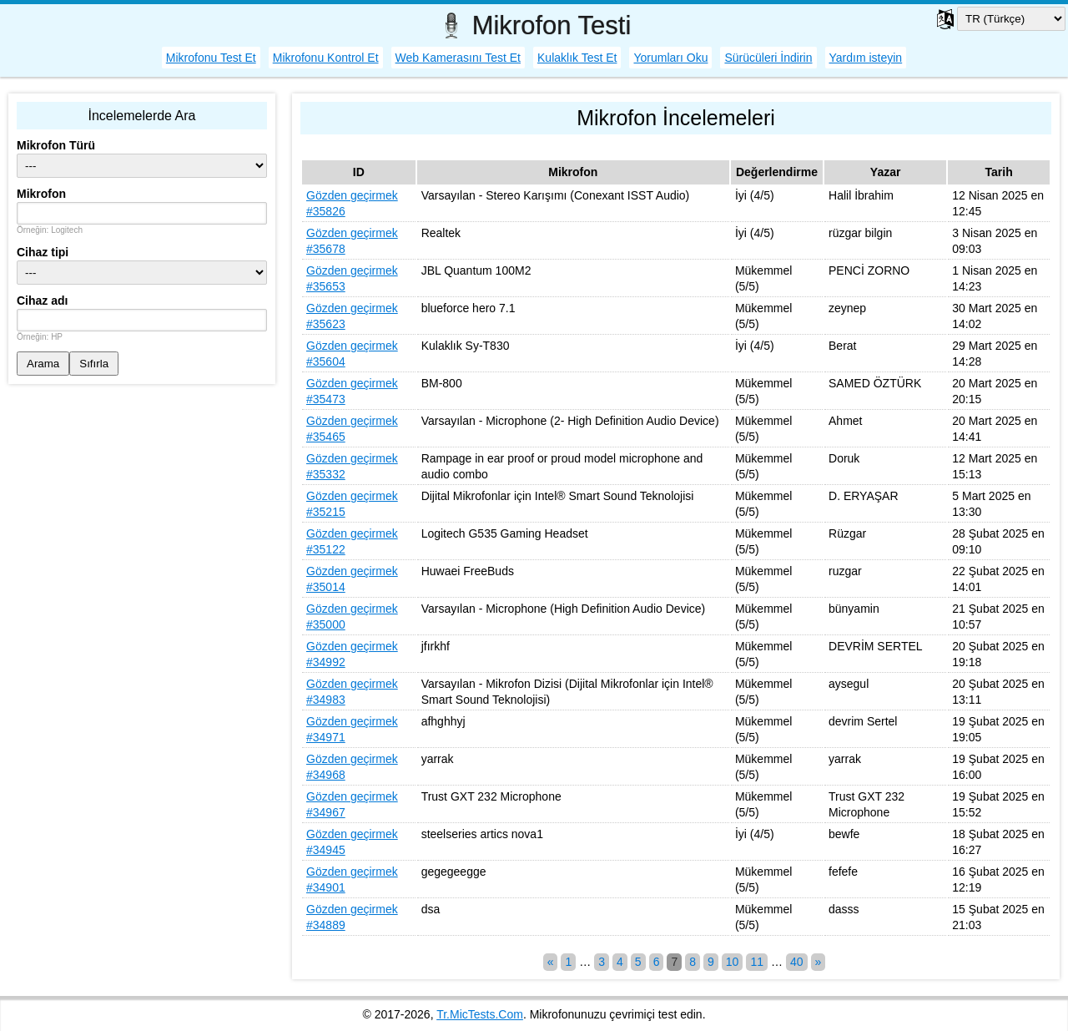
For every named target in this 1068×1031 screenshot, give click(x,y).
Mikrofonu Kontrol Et (326, 57)
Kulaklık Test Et (577, 57)
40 (797, 961)
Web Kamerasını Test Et (458, 57)
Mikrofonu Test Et (211, 57)
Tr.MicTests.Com (479, 1014)
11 (756, 961)
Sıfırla (93, 363)
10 (732, 961)
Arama (43, 363)
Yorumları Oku (670, 57)
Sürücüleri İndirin (768, 57)
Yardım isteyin (866, 57)
